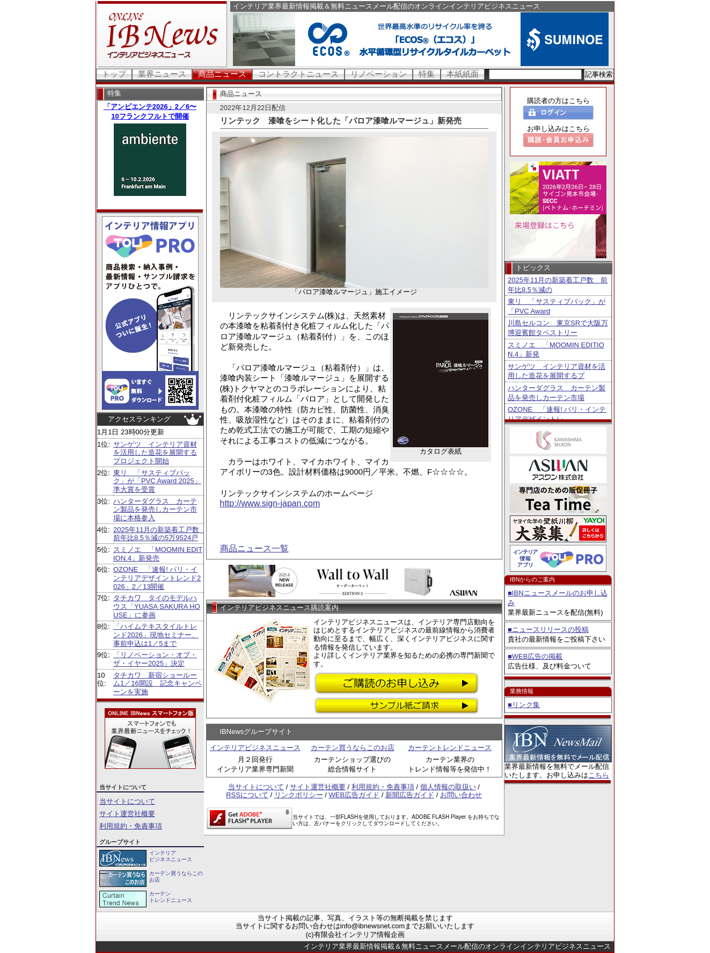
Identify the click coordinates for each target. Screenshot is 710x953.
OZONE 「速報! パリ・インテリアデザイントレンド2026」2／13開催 (157, 577)
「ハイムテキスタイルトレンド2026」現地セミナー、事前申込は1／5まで (156, 634)
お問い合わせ (461, 795)
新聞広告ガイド (409, 795)
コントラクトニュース (298, 73)
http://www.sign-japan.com (270, 503)
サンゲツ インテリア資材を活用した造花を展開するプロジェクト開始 (155, 452)
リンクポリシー (298, 795)
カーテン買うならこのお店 (352, 748)
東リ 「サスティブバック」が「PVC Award (556, 306)
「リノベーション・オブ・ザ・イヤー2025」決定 (155, 659)
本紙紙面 (463, 73)
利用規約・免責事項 (130, 826)
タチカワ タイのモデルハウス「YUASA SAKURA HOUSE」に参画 (156, 606)
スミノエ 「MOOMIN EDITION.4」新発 (556, 350)
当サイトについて (127, 801)
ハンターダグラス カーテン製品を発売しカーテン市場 (556, 393)
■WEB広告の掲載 (535, 656)
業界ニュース (162, 73)
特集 (427, 73)
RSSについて (247, 795)
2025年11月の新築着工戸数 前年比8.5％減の (557, 285)
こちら (598, 775)
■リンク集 (524, 705)
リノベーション (378, 73)
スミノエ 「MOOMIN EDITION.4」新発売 (157, 553)
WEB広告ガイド (354, 795)
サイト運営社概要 (127, 814)
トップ (114, 73)
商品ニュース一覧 (254, 548)
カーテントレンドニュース (450, 748)
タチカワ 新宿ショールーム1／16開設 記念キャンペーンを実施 (157, 683)
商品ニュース (222, 73)
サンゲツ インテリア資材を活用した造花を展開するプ (556, 371)
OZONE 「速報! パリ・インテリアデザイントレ (557, 414)
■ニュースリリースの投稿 (548, 629)
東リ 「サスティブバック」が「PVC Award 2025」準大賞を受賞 (157, 481)
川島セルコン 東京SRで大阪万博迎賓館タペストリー (558, 328)
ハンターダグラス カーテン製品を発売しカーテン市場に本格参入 (155, 509)
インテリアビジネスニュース (255, 748)
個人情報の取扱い (448, 787)
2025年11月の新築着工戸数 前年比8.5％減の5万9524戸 (159, 534)
